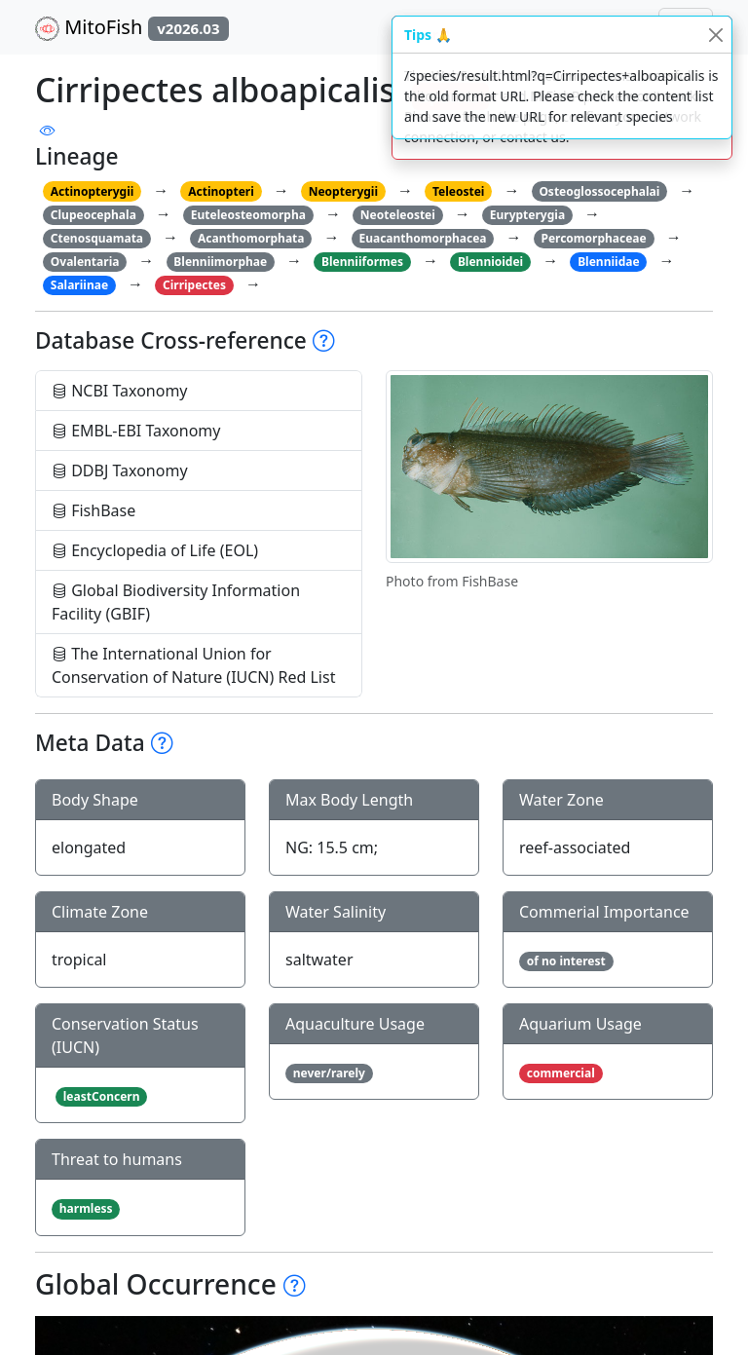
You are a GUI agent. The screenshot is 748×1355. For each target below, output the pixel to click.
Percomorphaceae (593, 238)
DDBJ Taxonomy (120, 470)
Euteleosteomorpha (248, 215)
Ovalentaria (85, 261)
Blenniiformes (362, 261)
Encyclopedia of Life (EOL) (155, 550)
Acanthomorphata (251, 238)
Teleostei (458, 191)
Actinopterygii (92, 191)
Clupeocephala (93, 215)
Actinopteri (221, 191)
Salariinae (79, 285)
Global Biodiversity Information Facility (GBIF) (176, 602)
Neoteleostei (397, 215)
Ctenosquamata (97, 238)
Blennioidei (490, 261)
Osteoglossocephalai (599, 191)
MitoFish (132, 27)
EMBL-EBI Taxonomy (136, 430)
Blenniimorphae (220, 261)
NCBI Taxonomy (120, 390)
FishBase (93, 510)
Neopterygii (343, 191)
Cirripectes (194, 285)
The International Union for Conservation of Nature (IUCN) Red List (193, 665)
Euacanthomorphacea (422, 238)
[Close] (715, 34)
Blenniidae (608, 261)
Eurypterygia (527, 215)
